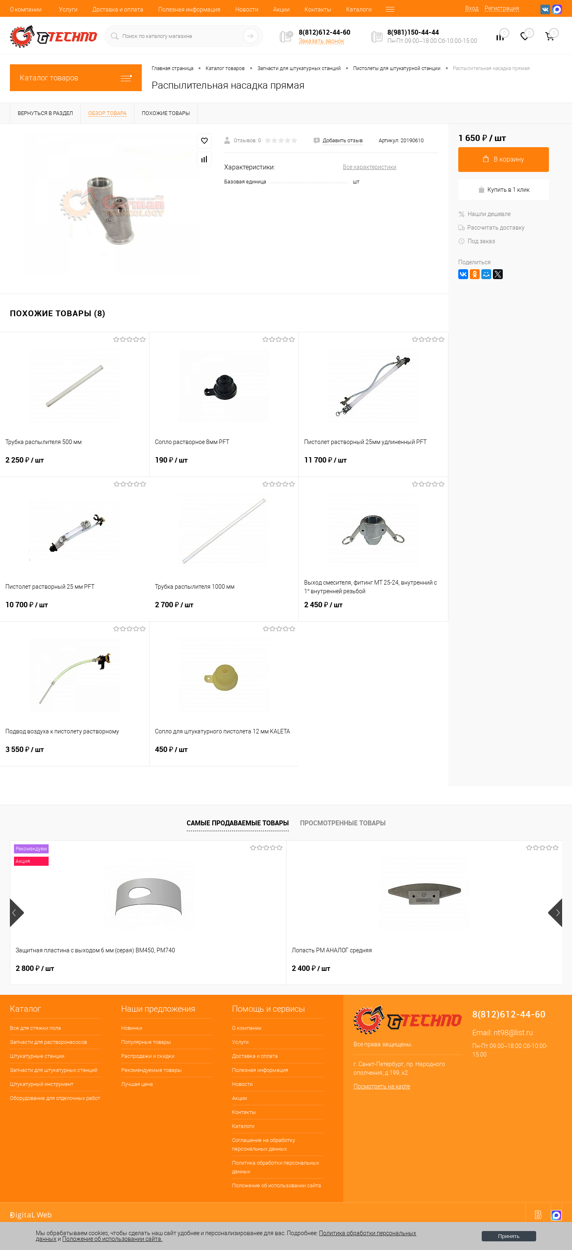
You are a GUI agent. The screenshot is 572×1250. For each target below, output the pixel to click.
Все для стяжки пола (35, 1028)
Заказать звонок (321, 41)
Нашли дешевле (484, 214)
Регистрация (502, 8)
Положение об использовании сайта (276, 1185)
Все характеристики (369, 167)
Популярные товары (146, 1042)
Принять (509, 1236)
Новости (246, 9)
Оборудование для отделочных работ (55, 1098)
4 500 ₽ (311, 968)
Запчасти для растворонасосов (48, 1042)
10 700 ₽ (74, 609)
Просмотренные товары (343, 822)
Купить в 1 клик (504, 189)
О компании (26, 9)
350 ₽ (446, 968)
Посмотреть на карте (382, 1086)
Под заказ (476, 241)
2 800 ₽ (35, 968)
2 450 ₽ (373, 609)
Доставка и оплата (117, 9)
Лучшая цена (137, 1084)
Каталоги (359, 9)
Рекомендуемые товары (151, 1070)
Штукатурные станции (37, 1056)
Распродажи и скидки (147, 1056)
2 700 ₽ (224, 609)
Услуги (68, 9)
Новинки (131, 1028)
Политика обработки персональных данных (275, 1167)
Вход (471, 8)
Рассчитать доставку (491, 227)
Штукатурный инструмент (41, 1084)
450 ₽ (224, 754)
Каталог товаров (76, 77)
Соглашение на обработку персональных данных (263, 1144)
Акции (281, 9)
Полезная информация (189, 9)
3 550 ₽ (74, 754)
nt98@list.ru (513, 1032)
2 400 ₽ (173, 968)
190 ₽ (224, 465)
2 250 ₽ (74, 465)
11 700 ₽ (373, 465)
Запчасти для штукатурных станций (53, 1070)
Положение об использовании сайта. (112, 1239)
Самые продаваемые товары (238, 822)
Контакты (318, 9)
